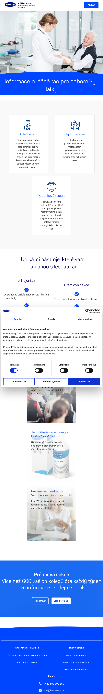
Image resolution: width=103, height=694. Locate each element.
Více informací (28, 144)
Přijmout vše (84, 381)
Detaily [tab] (51, 319)
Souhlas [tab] (18, 319)
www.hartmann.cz (76, 596)
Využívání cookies (27, 603)
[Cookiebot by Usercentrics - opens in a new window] (87, 311)
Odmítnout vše (19, 381)
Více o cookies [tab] (85, 319)
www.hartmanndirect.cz (76, 603)
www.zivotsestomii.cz (76, 610)
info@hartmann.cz (53, 631)
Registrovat (40, 541)
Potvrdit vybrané (51, 381)
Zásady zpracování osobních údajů (27, 596)
